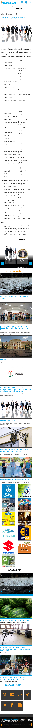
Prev (2, 592)
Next (30, 592)
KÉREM (29, 725)
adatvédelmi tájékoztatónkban (12, 719)
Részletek (22, 725)
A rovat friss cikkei (12, 271)
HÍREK (13, 10)
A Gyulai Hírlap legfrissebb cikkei (13, 570)
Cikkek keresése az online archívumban (12, 685)
